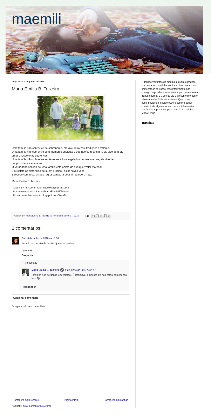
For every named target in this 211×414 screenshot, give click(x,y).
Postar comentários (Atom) (36, 406)
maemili (36, 19)
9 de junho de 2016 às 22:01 (80, 270)
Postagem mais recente (26, 400)
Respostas (31, 262)
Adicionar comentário (25, 297)
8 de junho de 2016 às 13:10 (43, 238)
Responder (28, 255)
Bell (24, 238)
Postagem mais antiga (116, 400)
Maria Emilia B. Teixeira (45, 270)
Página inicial (71, 400)
